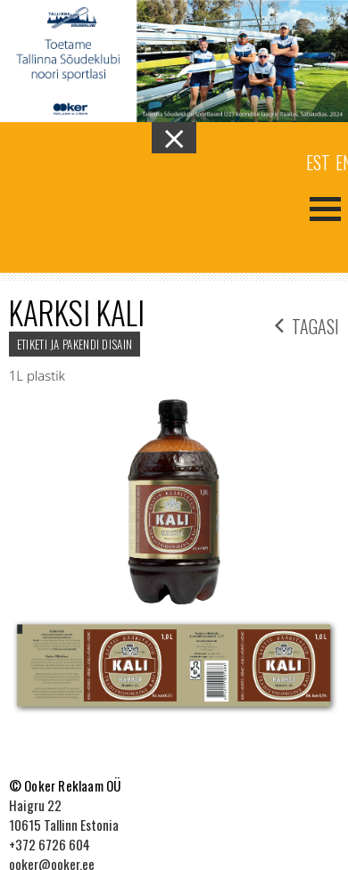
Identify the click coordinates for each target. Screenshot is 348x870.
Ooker (88, 207)
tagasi (307, 324)
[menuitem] (318, 161)
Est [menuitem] (318, 162)
